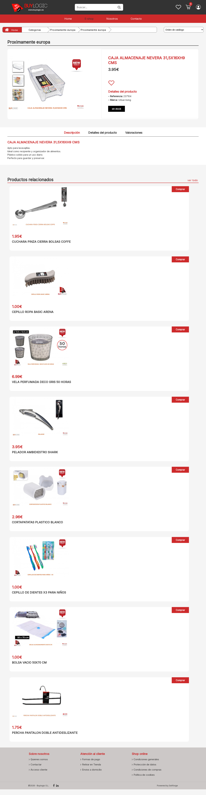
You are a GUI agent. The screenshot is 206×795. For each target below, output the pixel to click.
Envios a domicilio (92, 775)
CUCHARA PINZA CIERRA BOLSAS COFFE (39, 241)
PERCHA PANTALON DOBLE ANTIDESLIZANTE (42, 737)
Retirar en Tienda (91, 770)
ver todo (192, 180)
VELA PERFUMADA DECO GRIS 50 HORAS (39, 383)
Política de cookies (144, 780)
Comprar (180, 189)
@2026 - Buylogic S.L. (38, 791)
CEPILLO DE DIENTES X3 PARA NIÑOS (37, 596)
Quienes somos (39, 764)
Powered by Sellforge (167, 791)
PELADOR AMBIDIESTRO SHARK (33, 454)
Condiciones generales (146, 764)
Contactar (36, 770)
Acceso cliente (39, 775)
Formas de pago (91, 764)
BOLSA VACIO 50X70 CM (27, 667)
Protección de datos (145, 770)
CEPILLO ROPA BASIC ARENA (30, 312)
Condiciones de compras (147, 775)
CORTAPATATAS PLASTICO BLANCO (35, 525)
